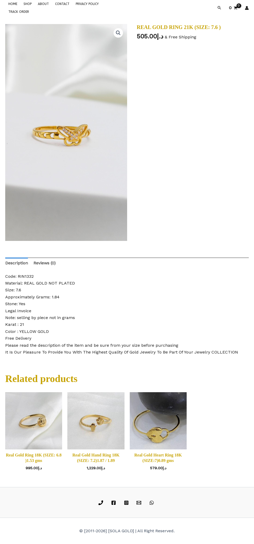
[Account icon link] (247, 8)
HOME (12, 4)
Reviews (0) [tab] (44, 263)
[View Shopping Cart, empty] (233, 8)
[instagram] (127, 502)
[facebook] (114, 502)
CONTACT (62, 4)
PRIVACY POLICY (87, 4)
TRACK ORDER (18, 12)
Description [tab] (16, 263)
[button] (219, 8)
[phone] (102, 502)
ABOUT (43, 4)
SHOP (27, 4)
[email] (140, 502)
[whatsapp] (152, 502)
